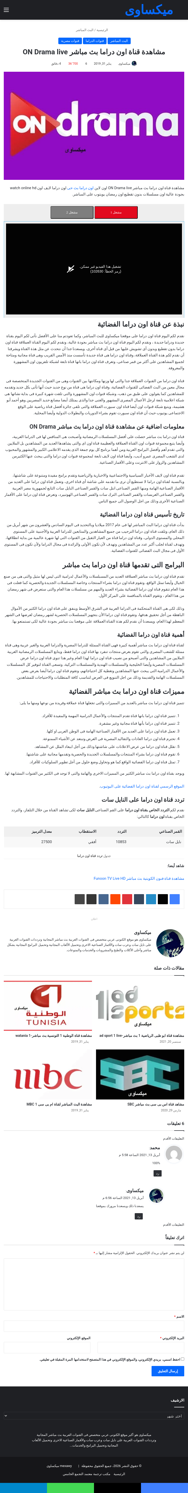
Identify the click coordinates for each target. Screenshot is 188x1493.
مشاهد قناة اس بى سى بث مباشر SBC (155, 1104)
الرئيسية (104, 30)
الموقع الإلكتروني (78, 1338)
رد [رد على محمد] (157, 1173)
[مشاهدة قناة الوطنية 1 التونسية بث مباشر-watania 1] (48, 1006)
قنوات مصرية (70, 41)
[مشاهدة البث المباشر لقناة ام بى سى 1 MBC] (48, 1074)
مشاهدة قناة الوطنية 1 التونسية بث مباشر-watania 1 (53, 1035)
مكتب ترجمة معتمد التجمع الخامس (86, 1474)
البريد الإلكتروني (172, 1338)
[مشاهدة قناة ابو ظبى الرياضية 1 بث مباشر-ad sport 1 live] (140, 1006)
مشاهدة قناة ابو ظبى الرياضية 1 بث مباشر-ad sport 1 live (142, 1035)
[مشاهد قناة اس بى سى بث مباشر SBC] (140, 1074)
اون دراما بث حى (80, 188)
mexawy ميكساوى (59, 1465)
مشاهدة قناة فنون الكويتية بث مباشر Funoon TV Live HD (139, 878)
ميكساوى (124, 63)
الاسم (179, 1316)
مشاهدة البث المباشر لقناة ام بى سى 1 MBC (59, 1104)
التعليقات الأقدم (173, 1138)
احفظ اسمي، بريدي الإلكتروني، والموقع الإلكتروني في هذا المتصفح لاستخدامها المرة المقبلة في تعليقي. (109, 1359)
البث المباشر (84, 30)
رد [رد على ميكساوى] (138, 1216)
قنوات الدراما (95, 41)
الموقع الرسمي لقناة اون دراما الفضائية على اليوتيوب (142, 786)
